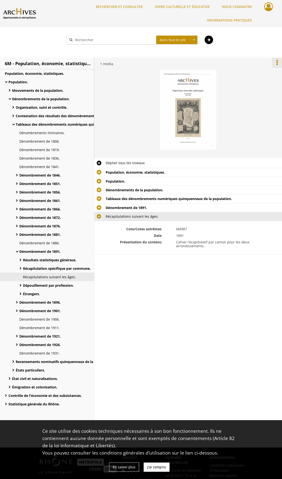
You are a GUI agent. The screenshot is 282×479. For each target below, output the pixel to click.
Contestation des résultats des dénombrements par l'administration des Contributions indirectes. (64, 116)
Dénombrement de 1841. (39, 166)
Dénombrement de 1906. (39, 319)
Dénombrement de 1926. (40, 344)
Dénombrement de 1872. (40, 217)
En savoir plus (124, 467)
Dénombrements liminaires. (42, 133)
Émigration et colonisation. (34, 387)
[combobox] (176, 40)
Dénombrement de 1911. (39, 327)
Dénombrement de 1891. (40, 251)
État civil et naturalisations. (35, 378)
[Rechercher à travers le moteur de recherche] (114, 39)
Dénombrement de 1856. (40, 192)
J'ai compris (156, 467)
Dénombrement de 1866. (40, 209)
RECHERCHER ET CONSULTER (119, 6)
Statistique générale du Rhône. (34, 404)
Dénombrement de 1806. (39, 141)
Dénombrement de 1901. (40, 311)
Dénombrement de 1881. (40, 234)
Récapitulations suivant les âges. (49, 277)
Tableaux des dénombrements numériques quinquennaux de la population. (64, 124)
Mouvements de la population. (37, 90)
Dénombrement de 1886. (39, 243)
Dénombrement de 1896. (40, 302)
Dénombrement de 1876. (40, 226)
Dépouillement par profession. (48, 285)
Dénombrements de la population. (41, 99)
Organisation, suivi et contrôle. (41, 107)
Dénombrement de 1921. (40, 336)
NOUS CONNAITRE (237, 6)
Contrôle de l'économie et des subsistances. (45, 395)
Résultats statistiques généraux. (49, 260)
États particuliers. (30, 370)
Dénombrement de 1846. (40, 175)
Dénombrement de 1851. (40, 183)
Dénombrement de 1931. (39, 353)
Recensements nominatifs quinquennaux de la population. (64, 361)
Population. (18, 82)
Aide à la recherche (85, 48)
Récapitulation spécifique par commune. (57, 268)
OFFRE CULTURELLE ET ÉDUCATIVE (182, 6)
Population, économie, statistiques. (34, 73)
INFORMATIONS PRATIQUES (229, 20)
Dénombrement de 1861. (40, 200)
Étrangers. (31, 294)
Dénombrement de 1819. (39, 149)
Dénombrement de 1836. (39, 158)
